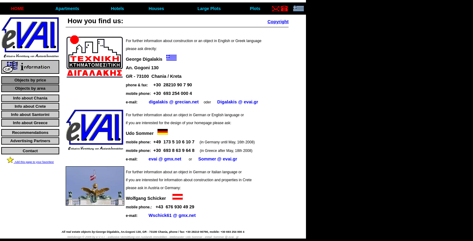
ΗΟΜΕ (17, 8)
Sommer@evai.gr (217, 158)
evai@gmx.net (164, 158)
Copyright (278, 21)
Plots (255, 8)
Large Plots (209, 8)
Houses (156, 8)
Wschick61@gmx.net (171, 215)
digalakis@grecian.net (173, 101)
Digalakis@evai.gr (237, 101)
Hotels (117, 8)
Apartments (67, 8)
